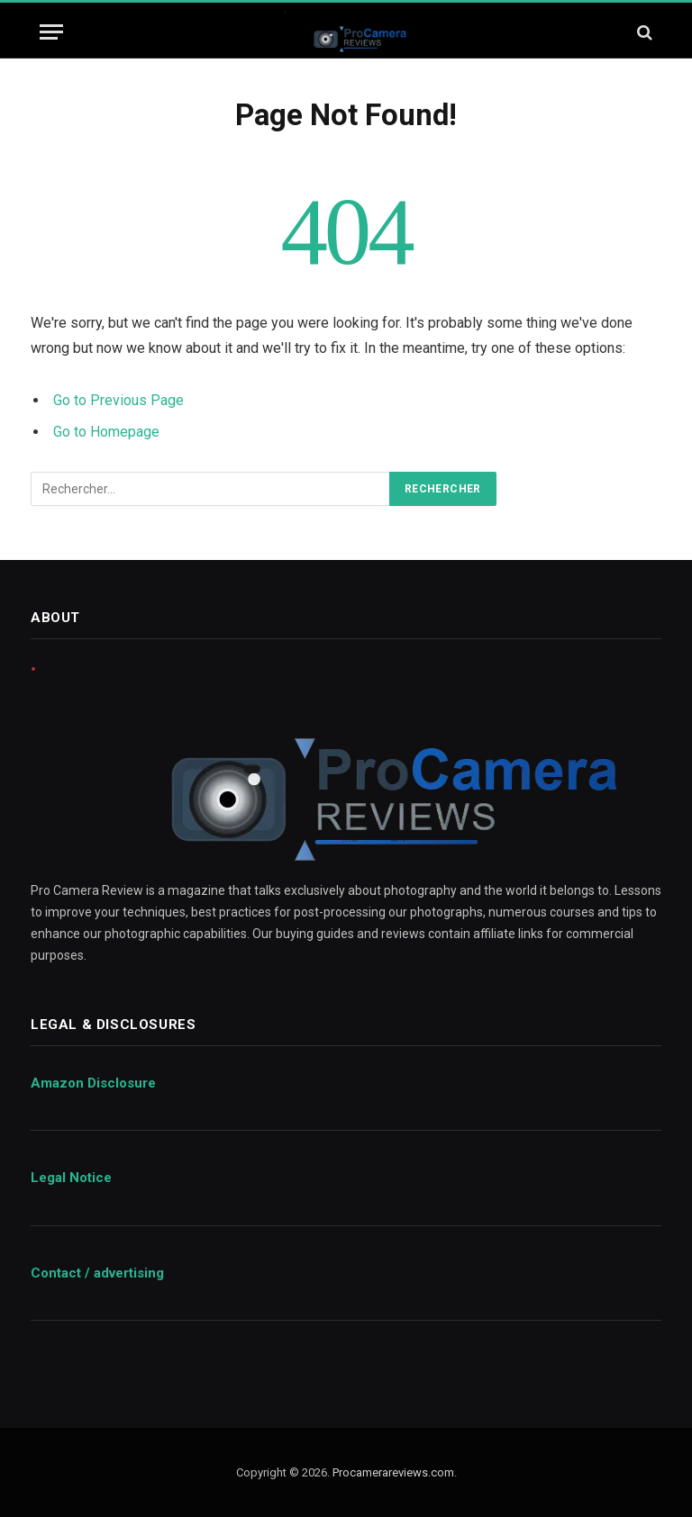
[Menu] (51, 32)
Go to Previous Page (118, 400)
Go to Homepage (106, 431)
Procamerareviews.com (393, 1472)
